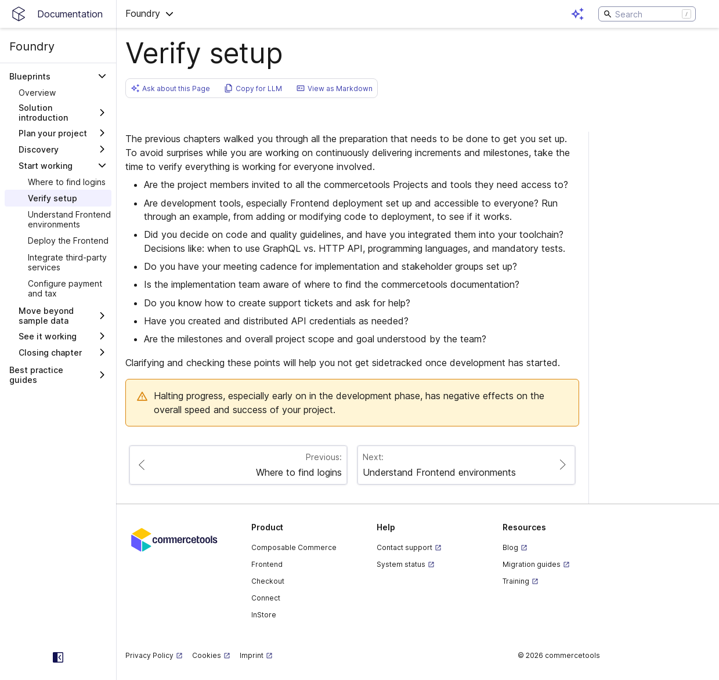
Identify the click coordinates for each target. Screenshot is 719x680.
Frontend (267, 564)
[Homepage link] (58, 13)
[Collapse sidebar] (58, 657)
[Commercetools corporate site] (174, 539)
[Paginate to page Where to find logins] (238, 465)
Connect (265, 598)
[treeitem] (58, 92)
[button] (149, 14)
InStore (263, 614)
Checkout (267, 581)
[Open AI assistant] (577, 14)
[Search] (647, 13)
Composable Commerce (294, 547)
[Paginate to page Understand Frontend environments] (466, 465)
